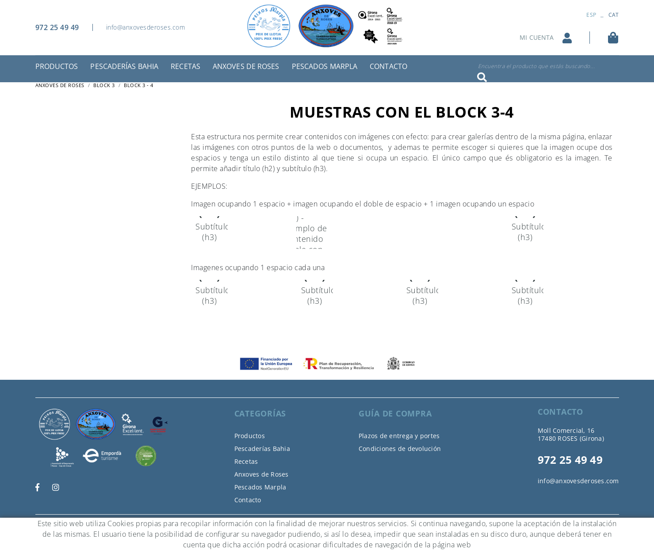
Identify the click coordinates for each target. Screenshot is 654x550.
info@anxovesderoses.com (145, 27)
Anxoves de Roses (261, 474)
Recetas (246, 461)
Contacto (247, 500)
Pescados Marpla (260, 487)
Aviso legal (111, 525)
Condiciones (151, 525)
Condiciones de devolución (400, 448)
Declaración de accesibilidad (215, 525)
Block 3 (104, 85)
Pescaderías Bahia (262, 448)
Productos (249, 436)
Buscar (482, 77)
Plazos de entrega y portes (399, 436)
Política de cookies (62, 525)
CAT (613, 15)
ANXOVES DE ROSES (59, 85)
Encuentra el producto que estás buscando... (536, 66)
